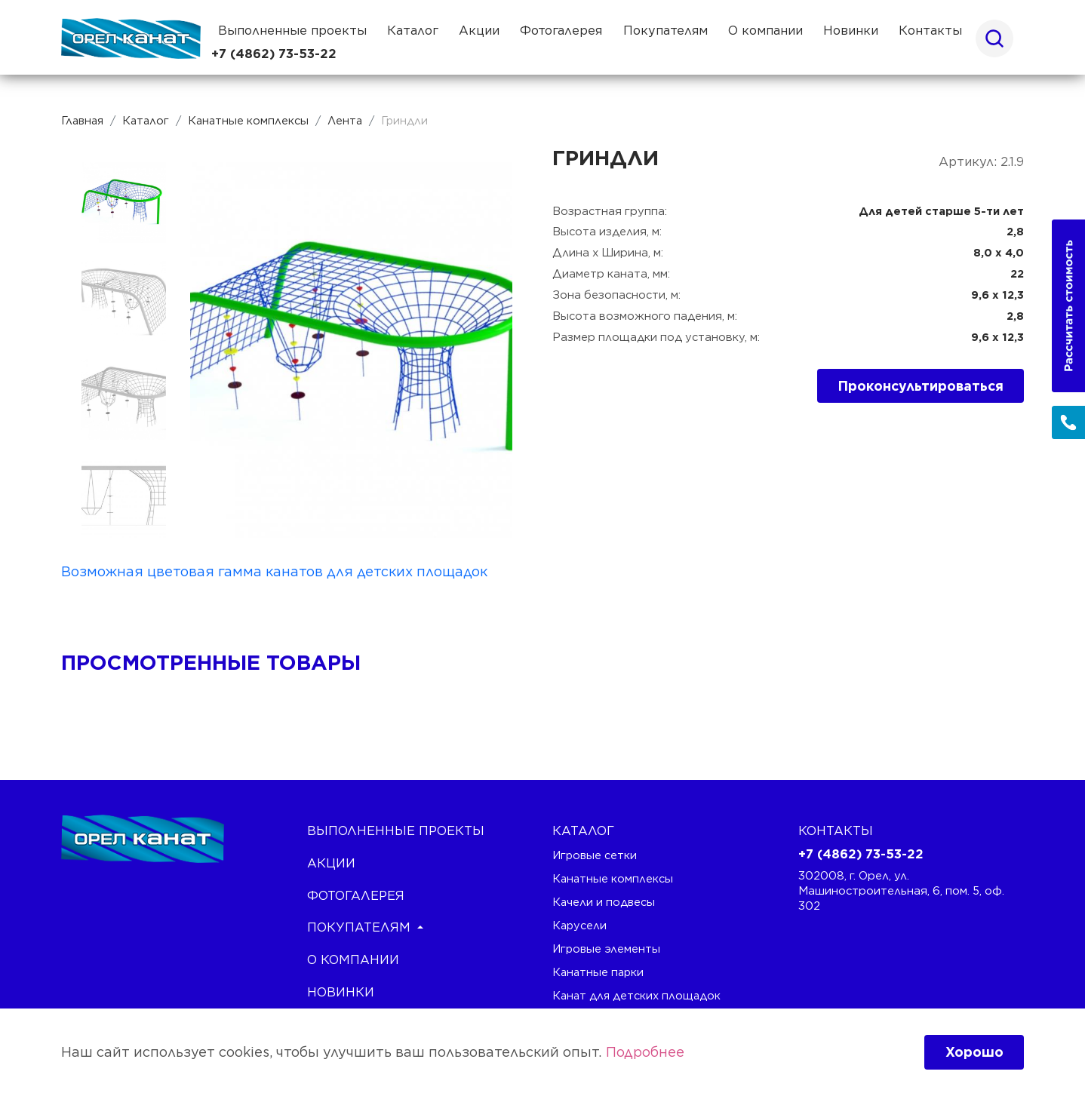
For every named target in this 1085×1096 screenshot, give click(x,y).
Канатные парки (598, 972)
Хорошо (974, 1052)
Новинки (850, 30)
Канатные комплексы (612, 878)
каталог (583, 830)
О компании (765, 30)
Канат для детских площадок (636, 995)
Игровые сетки (594, 855)
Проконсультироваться (921, 386)
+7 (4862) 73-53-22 (274, 54)
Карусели (579, 925)
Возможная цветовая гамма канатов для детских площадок (274, 571)
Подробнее (645, 1052)
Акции (479, 30)
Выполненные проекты (292, 30)
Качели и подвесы (603, 901)
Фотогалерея (561, 30)
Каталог (412, 30)
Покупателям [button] (665, 30)
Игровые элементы (606, 948)
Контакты (930, 30)
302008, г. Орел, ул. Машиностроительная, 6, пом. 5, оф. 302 (901, 891)
